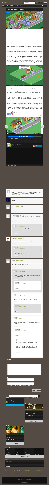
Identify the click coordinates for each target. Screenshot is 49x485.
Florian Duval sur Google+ (16, 194)
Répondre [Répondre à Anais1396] (14, 221)
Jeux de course (17, 454)
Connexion (40, 2)
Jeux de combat (8, 454)
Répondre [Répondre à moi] (18, 352)
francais (11, 165)
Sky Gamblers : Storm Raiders (31, 413)
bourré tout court (24, 51)
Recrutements (6, 471)
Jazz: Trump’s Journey (10, 439)
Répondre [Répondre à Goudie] (15, 233)
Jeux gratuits (8, 449)
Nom (8, 377)
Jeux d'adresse (17, 452)
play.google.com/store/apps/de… (11, 401)
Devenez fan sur (40, 471)
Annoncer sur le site (28, 474)
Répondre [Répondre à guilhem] (15, 326)
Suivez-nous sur (40, 473)
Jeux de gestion (27, 454)
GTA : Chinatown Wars (29, 415)
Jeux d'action (37, 452)
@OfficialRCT (15, 400)
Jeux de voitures (27, 452)
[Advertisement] (24, 37)
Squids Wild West (9, 441)
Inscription (44, 2)
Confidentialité (17, 473)
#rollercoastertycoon (19, 401)
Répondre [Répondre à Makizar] (14, 211)
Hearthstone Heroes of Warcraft (31, 417)
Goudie (17, 225)
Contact (16, 474)
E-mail (8, 381)
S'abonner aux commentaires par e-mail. (14, 388)
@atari (10, 400)
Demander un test (28, 471)
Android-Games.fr (5, 2)
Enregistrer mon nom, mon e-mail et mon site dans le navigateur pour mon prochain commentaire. (22, 385)
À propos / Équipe (17, 471)
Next (42, 126)
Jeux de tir (7, 452)
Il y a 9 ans (7, 402)
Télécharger (38, 145)
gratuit (15, 165)
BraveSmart (8, 435)
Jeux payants (17, 449)
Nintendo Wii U (8, 466)
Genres (20, 5)
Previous (6, 126)
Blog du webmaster (9, 464)
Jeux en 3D (27, 449)
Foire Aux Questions (6, 473)
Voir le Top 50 (15, 443)
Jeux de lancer (37, 454)
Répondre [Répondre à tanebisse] (16, 335)
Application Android (9, 461)
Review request (28, 473)
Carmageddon (8, 437)
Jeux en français (37, 449)
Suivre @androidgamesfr (9, 404)
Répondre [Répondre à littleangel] (15, 301)
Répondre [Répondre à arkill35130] (14, 203)
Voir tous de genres (24, 456)
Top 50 (16, 5)
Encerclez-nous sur (40, 474)
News (3, 5)
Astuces (11, 5)
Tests (7, 5)
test (9, 12)
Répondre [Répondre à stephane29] (14, 267)
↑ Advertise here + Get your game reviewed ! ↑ (34, 399)
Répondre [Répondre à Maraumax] (14, 243)
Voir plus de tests (34, 421)
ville (8, 165)
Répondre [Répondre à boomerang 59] (16, 288)
